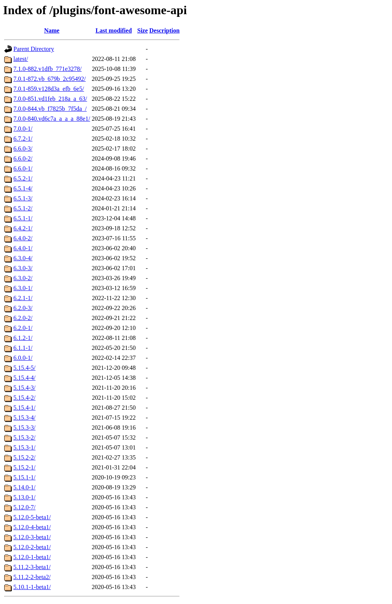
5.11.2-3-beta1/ (32, 567)
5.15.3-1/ (24, 447)
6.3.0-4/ (23, 258)
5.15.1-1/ (24, 477)
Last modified (114, 30)
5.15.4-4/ (24, 377)
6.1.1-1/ (23, 348)
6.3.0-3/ (23, 268)
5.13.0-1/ (24, 497)
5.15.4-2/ (24, 397)
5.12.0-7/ (24, 507)
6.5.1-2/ (23, 208)
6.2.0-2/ (23, 318)
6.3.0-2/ (23, 278)
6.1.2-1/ (23, 338)
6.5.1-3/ (23, 198)
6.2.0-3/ (23, 308)
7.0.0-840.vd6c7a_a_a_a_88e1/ (51, 118)
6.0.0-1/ (23, 358)
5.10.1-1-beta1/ (32, 587)
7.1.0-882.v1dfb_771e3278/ (47, 69)
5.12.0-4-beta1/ (32, 527)
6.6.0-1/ (23, 168)
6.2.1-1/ (23, 298)
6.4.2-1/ (23, 228)
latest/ (20, 59)
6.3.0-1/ (23, 288)
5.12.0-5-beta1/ (32, 517)
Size (142, 30)
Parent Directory (33, 49)
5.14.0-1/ (24, 487)
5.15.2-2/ (24, 457)
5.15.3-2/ (24, 437)
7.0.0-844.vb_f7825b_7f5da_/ (50, 108)
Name (51, 30)
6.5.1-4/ (23, 188)
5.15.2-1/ (24, 467)
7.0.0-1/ (23, 128)
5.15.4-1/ (24, 407)
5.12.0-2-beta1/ (32, 547)
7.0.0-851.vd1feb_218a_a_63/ (50, 98)
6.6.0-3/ (23, 148)
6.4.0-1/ (23, 248)
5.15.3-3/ (24, 427)
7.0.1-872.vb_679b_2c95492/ (49, 79)
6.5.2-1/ (23, 178)
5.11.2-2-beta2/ (32, 577)
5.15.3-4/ (24, 417)
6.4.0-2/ (23, 238)
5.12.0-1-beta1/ (32, 557)
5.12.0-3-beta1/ (32, 537)
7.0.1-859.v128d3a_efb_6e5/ (48, 88)
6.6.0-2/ (23, 158)
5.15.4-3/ (24, 387)
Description (164, 30)
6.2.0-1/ (23, 328)
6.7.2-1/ (23, 138)
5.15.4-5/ (24, 367)
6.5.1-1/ (23, 218)
